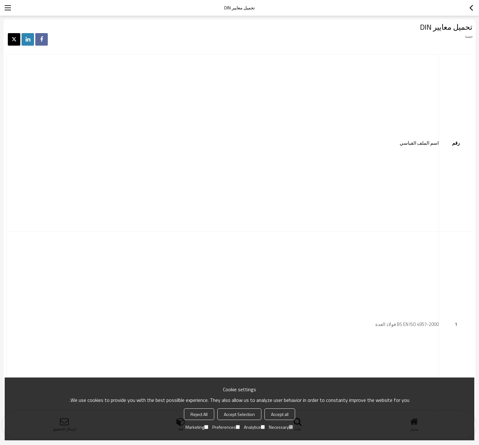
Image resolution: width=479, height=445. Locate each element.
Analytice (254, 427)
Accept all (280, 414)
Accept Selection (239, 414)
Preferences (226, 427)
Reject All (199, 414)
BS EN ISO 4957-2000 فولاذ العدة (406, 324)
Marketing (196, 427)
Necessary (281, 427)
